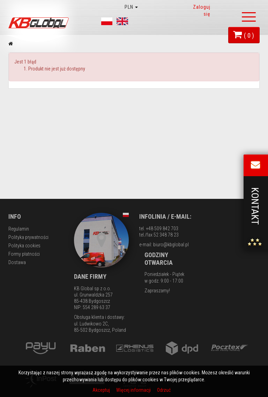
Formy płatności (24, 254)
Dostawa (17, 262)
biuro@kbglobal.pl (171, 244)
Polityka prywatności (28, 237)
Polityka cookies (24, 245)
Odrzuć (164, 390)
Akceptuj (101, 390)
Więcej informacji (134, 390)
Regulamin (18, 229)
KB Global (39, 22)
